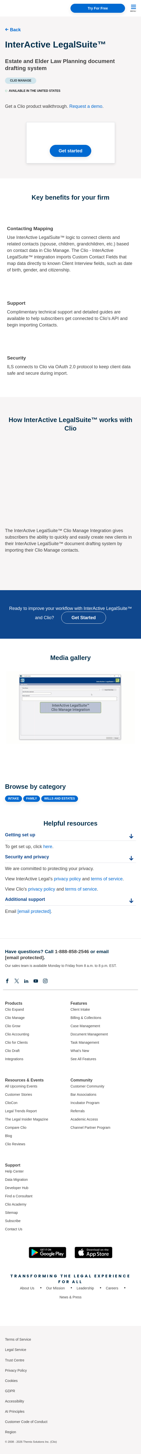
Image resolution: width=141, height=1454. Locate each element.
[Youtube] (36, 980)
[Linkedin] (26, 980)
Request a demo (85, 106)
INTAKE (13, 798)
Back (15, 29)
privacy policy (67, 878)
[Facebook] (7, 980)
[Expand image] (70, 707)
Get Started (84, 617)
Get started (70, 150)
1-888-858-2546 (72, 951)
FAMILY (31, 798)
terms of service (107, 878)
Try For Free (98, 8)
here (47, 846)
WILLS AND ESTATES (59, 798)
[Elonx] (16, 980)
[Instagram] (45, 980)
